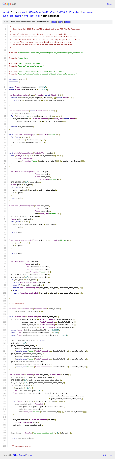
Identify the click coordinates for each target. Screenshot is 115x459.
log (60, 22)
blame (67, 22)
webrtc (6, 12)
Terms (29, 455)
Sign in (109, 4)
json (110, 455)
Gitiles (15, 455)
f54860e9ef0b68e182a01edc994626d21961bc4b (52, 12)
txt (104, 455)
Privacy (22, 455)
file (54, 22)
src (14, 12)
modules (87, 12)
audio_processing (12, 15)
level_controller (32, 15)
